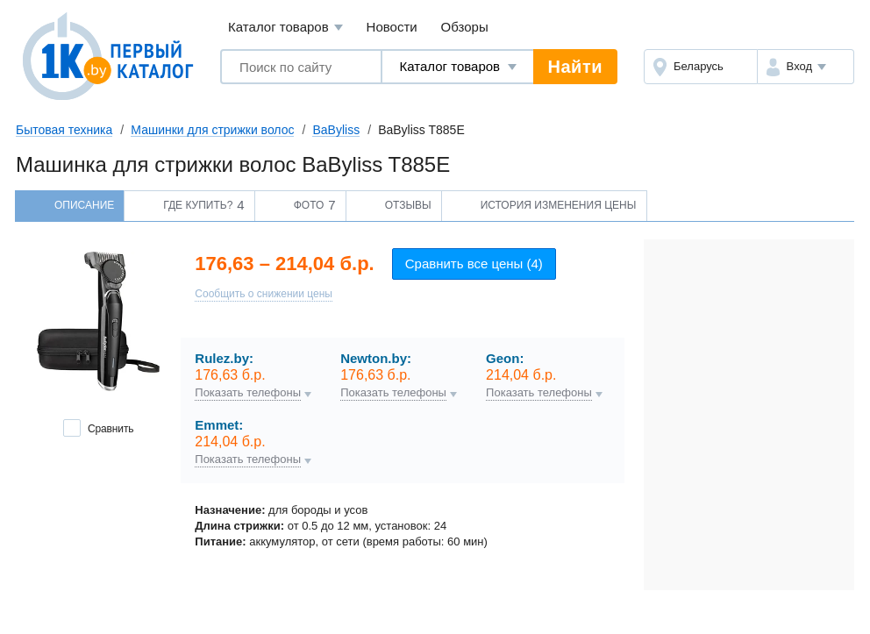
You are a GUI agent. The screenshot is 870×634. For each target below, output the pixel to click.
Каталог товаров (285, 27)
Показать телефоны (248, 393)
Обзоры (464, 26)
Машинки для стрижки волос (212, 130)
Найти (575, 66)
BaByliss (336, 130)
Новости (392, 26)
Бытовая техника (64, 130)
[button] (805, 66)
